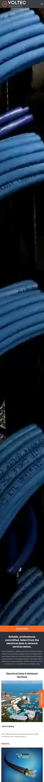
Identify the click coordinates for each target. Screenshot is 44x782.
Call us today (22, 628)
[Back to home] (14, 4)
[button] (42, 4)
